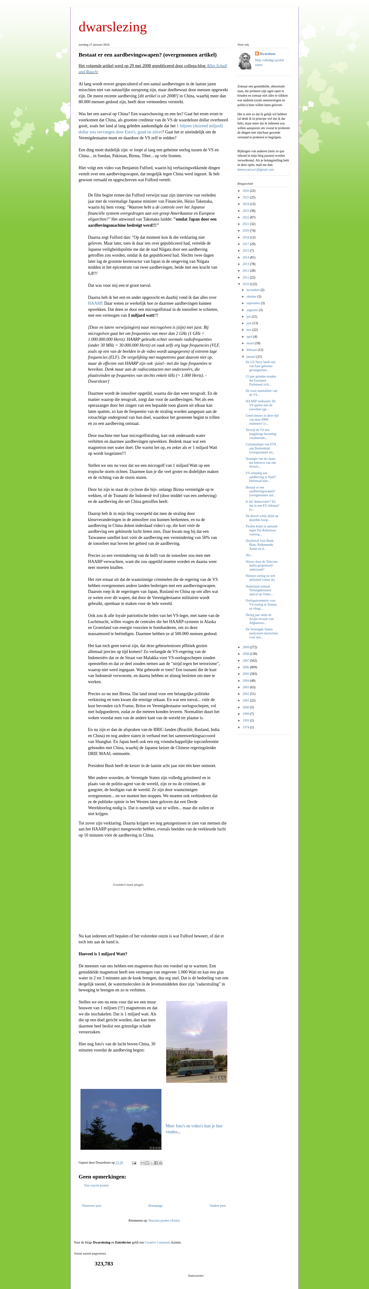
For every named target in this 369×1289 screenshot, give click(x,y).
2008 (246, 654)
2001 (246, 700)
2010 (246, 284)
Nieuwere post (91, 1205)
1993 (246, 720)
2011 (246, 277)
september (253, 303)
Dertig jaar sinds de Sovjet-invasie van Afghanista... (260, 619)
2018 (246, 237)
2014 (246, 257)
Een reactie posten (96, 1185)
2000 (246, 707)
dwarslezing (113, 26)
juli (249, 316)
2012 (246, 270)
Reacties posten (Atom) (164, 1220)
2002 (246, 694)
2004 (246, 680)
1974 (246, 727)
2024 (246, 204)
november (253, 290)
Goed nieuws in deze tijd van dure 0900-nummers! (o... (262, 419)
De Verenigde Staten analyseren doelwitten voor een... (262, 633)
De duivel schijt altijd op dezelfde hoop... (262, 518)
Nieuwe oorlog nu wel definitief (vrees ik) (260, 578)
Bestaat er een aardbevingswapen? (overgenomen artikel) (148, 55)
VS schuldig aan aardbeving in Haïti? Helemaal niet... (261, 477)
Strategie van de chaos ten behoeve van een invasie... (261, 462)
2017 (246, 244)
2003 (246, 687)
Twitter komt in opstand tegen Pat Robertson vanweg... (261, 530)
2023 (246, 211)
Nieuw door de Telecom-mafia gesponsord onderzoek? (262, 565)
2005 (246, 674)
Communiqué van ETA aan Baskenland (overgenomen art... (261, 448)
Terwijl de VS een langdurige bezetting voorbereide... (261, 434)
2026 (246, 191)
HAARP (95, 303)
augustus (252, 310)
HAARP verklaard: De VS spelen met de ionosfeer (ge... (261, 405)
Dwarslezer (268, 54)
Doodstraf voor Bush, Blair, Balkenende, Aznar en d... (260, 544)
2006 (246, 667)
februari (252, 350)
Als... (249, 555)
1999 (246, 714)
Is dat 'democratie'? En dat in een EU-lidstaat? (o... (262, 505)
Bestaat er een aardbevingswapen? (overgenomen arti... (261, 491)
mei (249, 330)
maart (250, 343)
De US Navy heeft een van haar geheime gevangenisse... (260, 366)
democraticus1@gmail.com (255, 169)
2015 (246, 250)
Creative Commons (157, 1242)
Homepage (155, 1205)
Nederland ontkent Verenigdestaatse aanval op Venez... (259, 590)
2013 (246, 264)
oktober (251, 296)
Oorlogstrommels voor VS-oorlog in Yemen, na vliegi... (261, 604)
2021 (246, 224)
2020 (246, 230)
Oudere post (218, 1205)
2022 (246, 217)
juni (249, 323)
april (249, 336)
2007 (246, 660)
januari (251, 356)
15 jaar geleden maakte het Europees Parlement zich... (261, 380)
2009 (246, 647)
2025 (246, 197)
